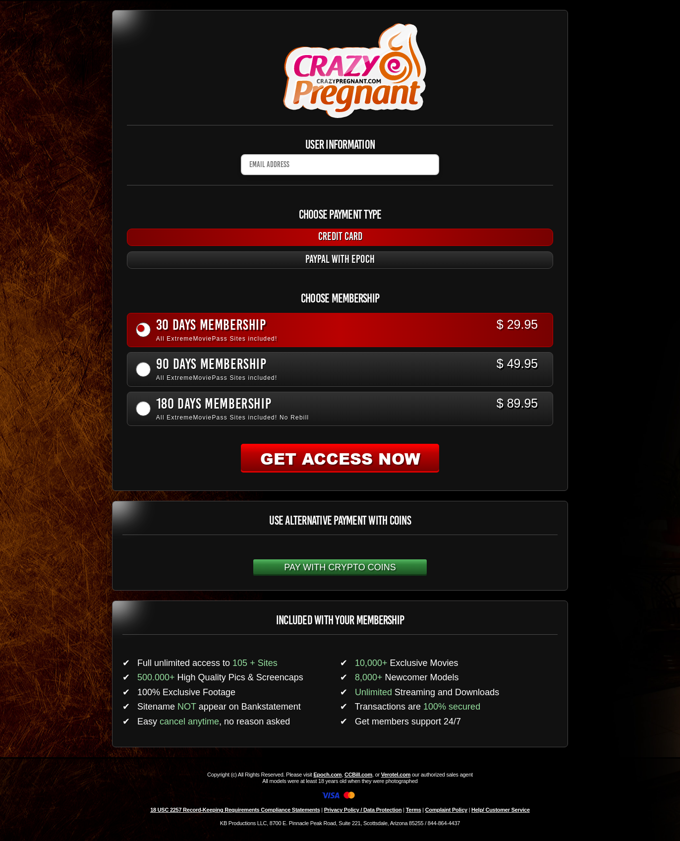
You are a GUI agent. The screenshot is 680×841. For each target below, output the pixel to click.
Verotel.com (396, 775)
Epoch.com (327, 775)
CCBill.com (358, 775)
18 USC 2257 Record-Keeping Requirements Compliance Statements (235, 810)
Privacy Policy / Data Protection (363, 810)
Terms (413, 810)
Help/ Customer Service (500, 810)
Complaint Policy (446, 810)
